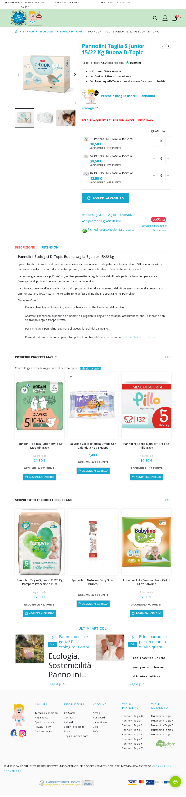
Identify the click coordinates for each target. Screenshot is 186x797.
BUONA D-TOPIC (71, 31)
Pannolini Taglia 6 (132, 745)
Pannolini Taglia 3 (132, 731)
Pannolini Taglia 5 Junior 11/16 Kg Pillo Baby (146, 447)
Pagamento (41, 719)
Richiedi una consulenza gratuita (108, 231)
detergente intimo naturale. (140, 338)
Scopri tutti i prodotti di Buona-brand (154, 226)
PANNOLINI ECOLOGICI (39, 31)
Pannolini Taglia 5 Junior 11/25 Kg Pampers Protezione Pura (40, 583)
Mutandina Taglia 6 (162, 731)
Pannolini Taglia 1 (132, 722)
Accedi (96, 714)
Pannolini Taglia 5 (132, 740)
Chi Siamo (70, 714)
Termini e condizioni (46, 714)
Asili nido (69, 723)
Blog (95, 728)
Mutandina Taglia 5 (162, 726)
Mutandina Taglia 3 (162, 717)
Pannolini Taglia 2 (132, 726)
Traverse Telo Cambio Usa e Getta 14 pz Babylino (146, 583)
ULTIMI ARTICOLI (93, 629)
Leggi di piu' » (57, 685)
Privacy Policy (43, 728)
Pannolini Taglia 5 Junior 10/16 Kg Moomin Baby (40, 447)
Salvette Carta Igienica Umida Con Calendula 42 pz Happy (93, 447)
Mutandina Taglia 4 (162, 722)
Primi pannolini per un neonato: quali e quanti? (153, 643)
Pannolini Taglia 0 (132, 717)
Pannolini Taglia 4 (132, 736)
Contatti (68, 719)
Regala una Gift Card (76, 737)
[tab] (25, 249)
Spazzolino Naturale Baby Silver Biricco (93, 583)
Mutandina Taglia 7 (162, 736)
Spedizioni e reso (45, 723)
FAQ (95, 733)
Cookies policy (43, 733)
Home (16, 31)
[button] (75, 103)
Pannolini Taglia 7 (132, 749)
